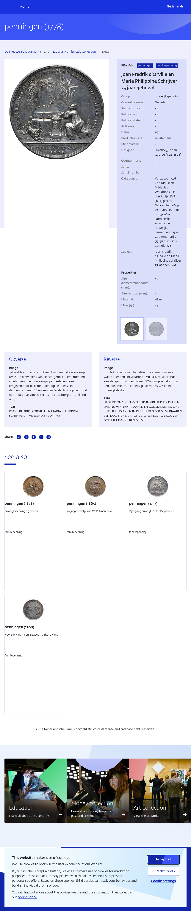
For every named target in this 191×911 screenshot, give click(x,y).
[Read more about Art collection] (185, 814)
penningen (145, 65)
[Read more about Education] (60, 814)
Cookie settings (163, 881)
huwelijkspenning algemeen (21, 511)
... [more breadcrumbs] (44, 51)
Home (24, 6)
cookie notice (27, 897)
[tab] (132, 329)
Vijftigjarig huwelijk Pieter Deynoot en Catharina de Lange (151, 513)
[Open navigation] (9, 7)
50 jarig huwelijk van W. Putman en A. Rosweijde (89, 513)
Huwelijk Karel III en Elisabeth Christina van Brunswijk (31, 637)
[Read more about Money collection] (123, 814)
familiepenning (167, 65)
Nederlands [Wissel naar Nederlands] (175, 6)
